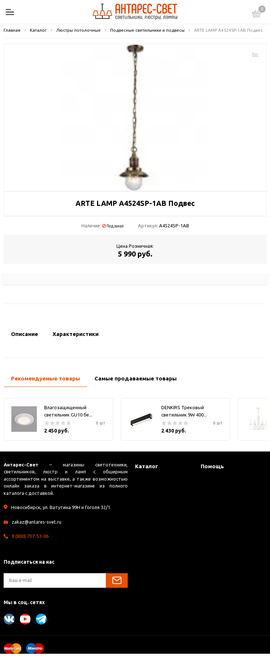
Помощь (212, 466)
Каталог (146, 466)
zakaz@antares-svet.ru (36, 521)
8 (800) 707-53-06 (30, 536)
